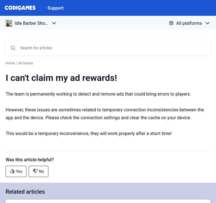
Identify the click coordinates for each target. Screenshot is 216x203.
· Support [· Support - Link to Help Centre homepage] (54, 8)
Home (10, 63)
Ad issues (25, 63)
